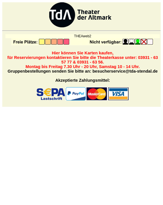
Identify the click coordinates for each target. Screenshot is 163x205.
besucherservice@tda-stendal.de (125, 71)
